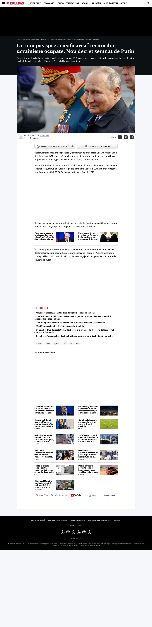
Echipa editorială (38, 520)
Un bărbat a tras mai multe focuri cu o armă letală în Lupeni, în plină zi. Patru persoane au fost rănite (44, 438)
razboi (48, 343)
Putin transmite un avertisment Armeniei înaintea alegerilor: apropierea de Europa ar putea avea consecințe (88, 236)
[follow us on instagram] (92, 495)
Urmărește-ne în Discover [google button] (97, 146)
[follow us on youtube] (76, 495)
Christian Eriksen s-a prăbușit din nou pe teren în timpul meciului (87, 423)
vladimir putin (75, 343)
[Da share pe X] (126, 137)
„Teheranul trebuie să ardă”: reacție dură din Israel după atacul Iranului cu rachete (44, 410)
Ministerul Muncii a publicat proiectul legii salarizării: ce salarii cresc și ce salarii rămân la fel (43, 484)
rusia (64, 343)
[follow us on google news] (42, 495)
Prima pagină (21, 39)
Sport (124, 3)
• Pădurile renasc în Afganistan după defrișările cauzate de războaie (64, 313)
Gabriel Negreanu (31, 138)
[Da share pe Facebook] (120, 137)
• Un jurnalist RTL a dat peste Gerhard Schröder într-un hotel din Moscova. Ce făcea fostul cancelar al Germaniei (74, 331)
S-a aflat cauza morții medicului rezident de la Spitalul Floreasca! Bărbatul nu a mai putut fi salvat (88, 438)
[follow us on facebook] (109, 495)
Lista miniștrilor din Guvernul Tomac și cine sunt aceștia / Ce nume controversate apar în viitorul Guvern (44, 423)
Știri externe (72, 3)
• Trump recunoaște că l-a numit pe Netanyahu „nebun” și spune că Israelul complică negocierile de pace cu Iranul (72, 317)
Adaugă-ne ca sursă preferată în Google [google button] (55, 146)
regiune (56, 343)
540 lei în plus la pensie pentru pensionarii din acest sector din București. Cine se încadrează (43, 469)
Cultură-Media (110, 3)
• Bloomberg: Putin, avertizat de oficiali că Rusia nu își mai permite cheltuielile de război (73, 336)
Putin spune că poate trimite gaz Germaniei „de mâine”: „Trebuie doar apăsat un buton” (44, 236)
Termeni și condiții (77, 520)
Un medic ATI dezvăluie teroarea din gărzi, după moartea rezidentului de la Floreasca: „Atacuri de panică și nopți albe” (88, 454)
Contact (117, 520)
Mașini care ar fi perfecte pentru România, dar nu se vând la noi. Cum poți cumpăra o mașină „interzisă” (87, 469)
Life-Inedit (96, 3)
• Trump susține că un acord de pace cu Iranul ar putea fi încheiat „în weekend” (69, 322)
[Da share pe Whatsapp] (132, 137)
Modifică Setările (76, 526)
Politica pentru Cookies (57, 520)
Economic (49, 3)
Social (85, 3)
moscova (39, 343)
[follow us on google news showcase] (59, 495)
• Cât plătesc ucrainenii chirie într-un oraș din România (59, 326)
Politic (60, 3)
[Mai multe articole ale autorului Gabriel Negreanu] (20, 137)
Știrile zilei (36, 3)
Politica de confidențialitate (99, 520)
